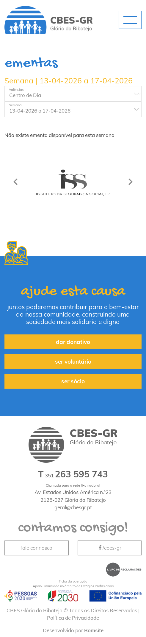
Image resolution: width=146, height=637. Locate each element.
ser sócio (73, 381)
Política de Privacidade (73, 618)
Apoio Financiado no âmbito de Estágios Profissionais (73, 583)
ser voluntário (73, 361)
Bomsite (93, 630)
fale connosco (36, 548)
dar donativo (73, 341)
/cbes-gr (109, 548)
